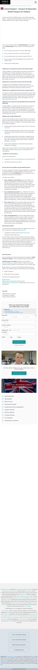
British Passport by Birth (8, 281)
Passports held (5, 330)
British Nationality (19, 387)
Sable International (5, 610)
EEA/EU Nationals (9, 412)
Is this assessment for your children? (12, 311)
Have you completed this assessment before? (14, 312)
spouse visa (7, 615)
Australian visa (6, 614)
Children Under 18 (9, 409)
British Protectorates (7, 602)
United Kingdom (8, 5)
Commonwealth (20, 606)
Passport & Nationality (16, 5)
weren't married (14, 159)
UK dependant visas (19, 649)
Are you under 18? (8, 310)
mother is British (10, 597)
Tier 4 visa (12, 617)
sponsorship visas (28, 617)
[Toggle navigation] (35, 2)
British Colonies (32, 601)
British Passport (33, 589)
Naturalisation (8, 399)
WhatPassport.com (5, 587)
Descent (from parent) (10, 404)
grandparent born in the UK (30, 596)
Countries (3, 5)
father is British (21, 597)
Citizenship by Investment (11, 420)
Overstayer (28, 620)
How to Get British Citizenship (19, 639)
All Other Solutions (10, 415)
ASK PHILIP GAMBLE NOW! (19, 373)
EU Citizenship (8, 418)
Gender (3, 337)
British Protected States (20, 602)
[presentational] (11, 317)
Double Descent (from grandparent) (14, 407)
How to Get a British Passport (19, 634)
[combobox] (7, 317)
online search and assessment (13, 589)
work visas (13, 615)
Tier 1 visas (19, 615)
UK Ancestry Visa (27, 592)
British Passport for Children (26, 5)
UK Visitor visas (20, 617)
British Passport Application (19, 644)
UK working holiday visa (28, 615)
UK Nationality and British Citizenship (26, 587)
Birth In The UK (9, 401)
